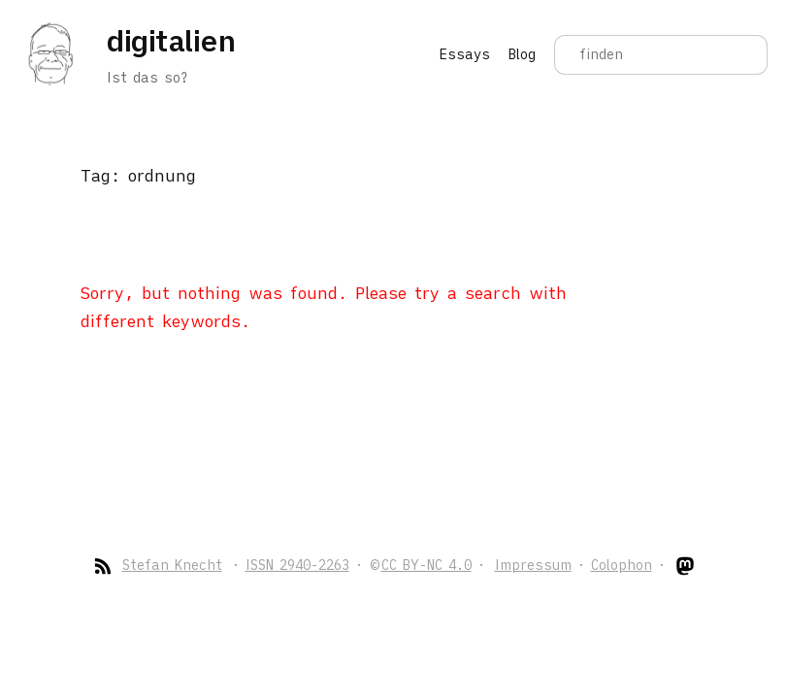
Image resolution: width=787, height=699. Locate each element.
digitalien (171, 40)
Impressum (533, 565)
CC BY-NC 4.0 (426, 565)
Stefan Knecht (172, 565)
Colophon (621, 565)
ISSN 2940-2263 (297, 565)
